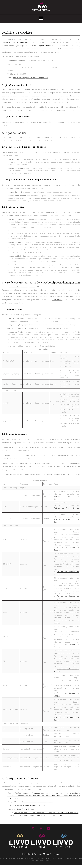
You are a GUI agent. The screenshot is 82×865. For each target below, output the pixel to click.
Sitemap (76, 858)
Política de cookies (22, 858)
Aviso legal (5, 858)
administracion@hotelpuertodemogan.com (30, 78)
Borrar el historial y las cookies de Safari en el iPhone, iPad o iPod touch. (37, 815)
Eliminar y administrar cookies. (35, 806)
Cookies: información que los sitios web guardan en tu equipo (50, 793)
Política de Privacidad (41, 861)
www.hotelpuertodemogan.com (15, 42)
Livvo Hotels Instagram (33, 828)
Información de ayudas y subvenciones (51, 858)
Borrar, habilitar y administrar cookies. (37, 802)
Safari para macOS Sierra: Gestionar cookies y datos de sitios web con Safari (46, 813)
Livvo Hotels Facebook (41, 828)
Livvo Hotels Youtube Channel (48, 828)
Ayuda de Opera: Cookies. (24, 809)
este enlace (56, 52)
